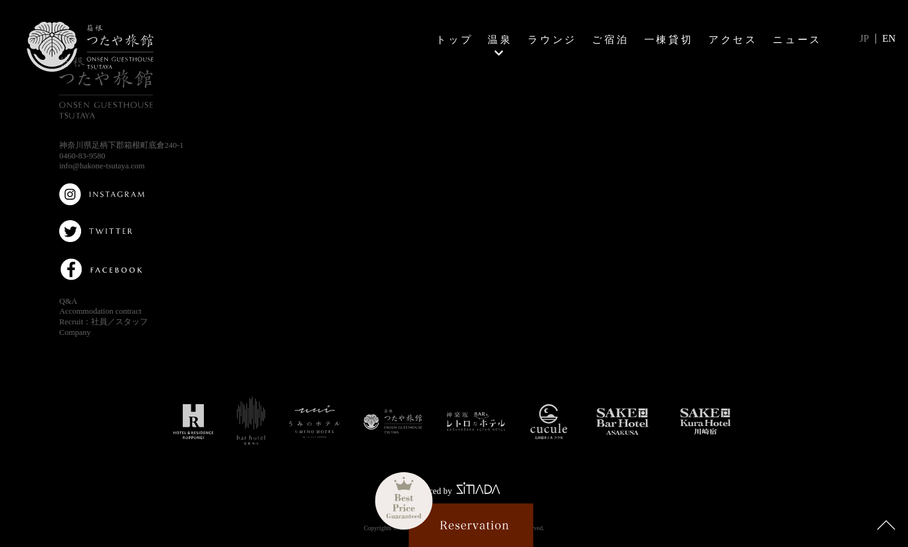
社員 (99, 321)
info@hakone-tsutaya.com (102, 165)
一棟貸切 (668, 39)
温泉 (500, 39)
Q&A (68, 301)
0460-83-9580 (82, 155)
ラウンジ (552, 39)
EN (889, 38)
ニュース (797, 39)
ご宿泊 (610, 39)
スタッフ (131, 321)
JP (864, 38)
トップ (454, 39)
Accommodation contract (100, 311)
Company (75, 332)
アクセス (733, 39)
